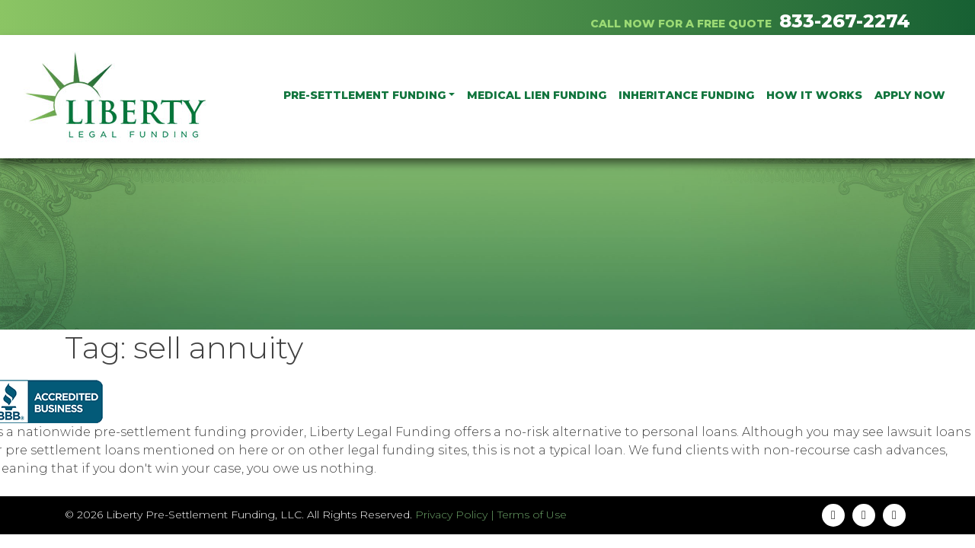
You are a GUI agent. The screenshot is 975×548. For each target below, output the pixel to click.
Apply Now (909, 95)
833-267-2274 (844, 21)
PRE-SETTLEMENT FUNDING (364, 95)
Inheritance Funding (686, 95)
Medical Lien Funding (536, 95)
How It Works (814, 95)
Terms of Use (532, 514)
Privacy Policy (451, 514)
